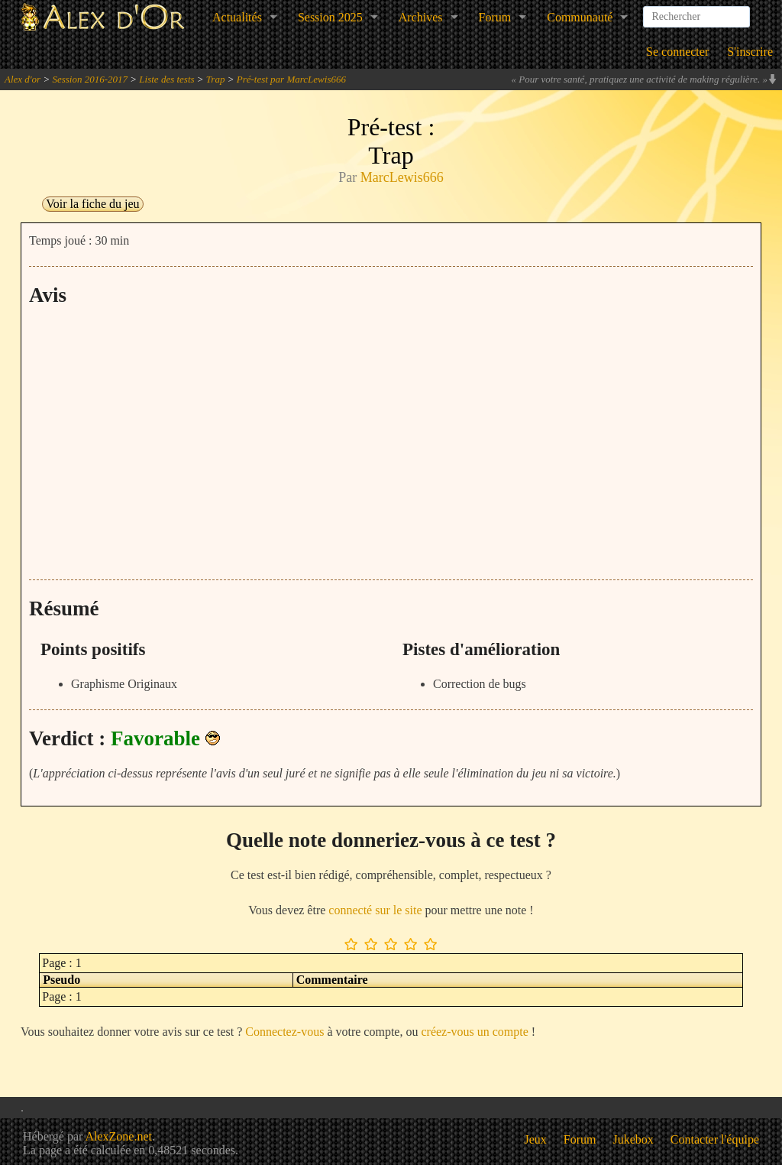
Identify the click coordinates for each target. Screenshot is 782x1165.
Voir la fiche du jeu (92, 203)
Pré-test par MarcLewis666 (291, 79)
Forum (495, 17)
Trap (215, 79)
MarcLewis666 (402, 177)
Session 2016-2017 (90, 79)
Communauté (579, 17)
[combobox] (696, 10)
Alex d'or (22, 79)
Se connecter (677, 51)
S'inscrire (750, 51)
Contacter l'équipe (715, 1139)
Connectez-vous (284, 1031)
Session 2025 (330, 17)
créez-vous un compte (474, 1031)
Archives (421, 17)
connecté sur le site (375, 910)
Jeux (536, 1139)
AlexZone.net (118, 1136)
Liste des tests (166, 79)
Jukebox (633, 1139)
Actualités (237, 17)
